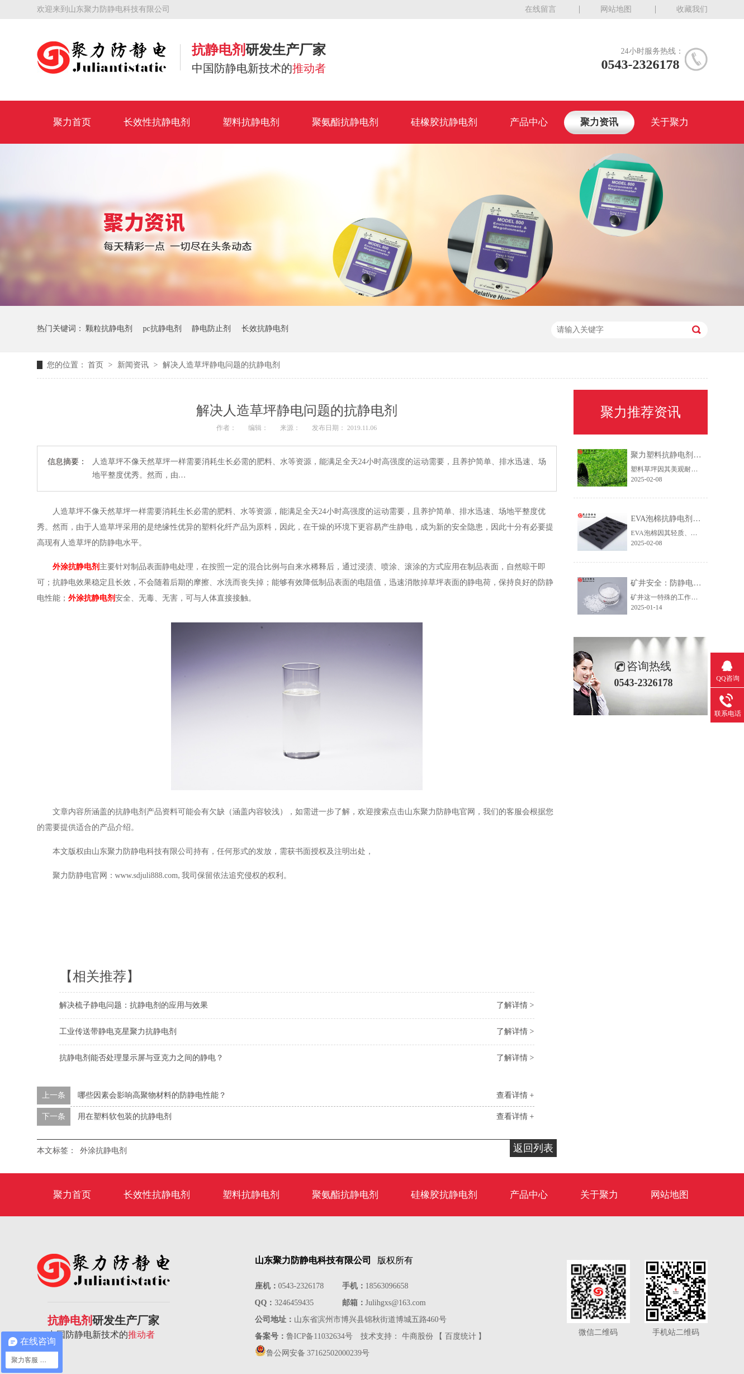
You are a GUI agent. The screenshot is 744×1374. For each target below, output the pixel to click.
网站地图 (616, 9)
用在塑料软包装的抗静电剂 (125, 1116)
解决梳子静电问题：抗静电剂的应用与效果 (133, 1005)
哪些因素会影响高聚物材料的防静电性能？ (152, 1095)
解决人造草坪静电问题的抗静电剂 (221, 365)
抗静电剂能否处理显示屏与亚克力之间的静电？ (141, 1058)
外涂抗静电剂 (76, 567)
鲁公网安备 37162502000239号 (318, 1353)
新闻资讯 (134, 365)
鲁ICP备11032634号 (319, 1336)
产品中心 (529, 122)
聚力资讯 (599, 122)
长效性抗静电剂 (157, 122)
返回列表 (533, 1148)
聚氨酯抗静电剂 (345, 122)
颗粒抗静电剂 (109, 328)
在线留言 (540, 9)
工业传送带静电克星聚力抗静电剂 (118, 1031)
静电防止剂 (211, 328)
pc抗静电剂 (162, 328)
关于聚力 (670, 122)
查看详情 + (515, 1095)
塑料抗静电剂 (250, 122)
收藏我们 (692, 9)
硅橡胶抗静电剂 (444, 122)
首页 (97, 365)
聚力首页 (72, 122)
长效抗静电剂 (264, 328)
